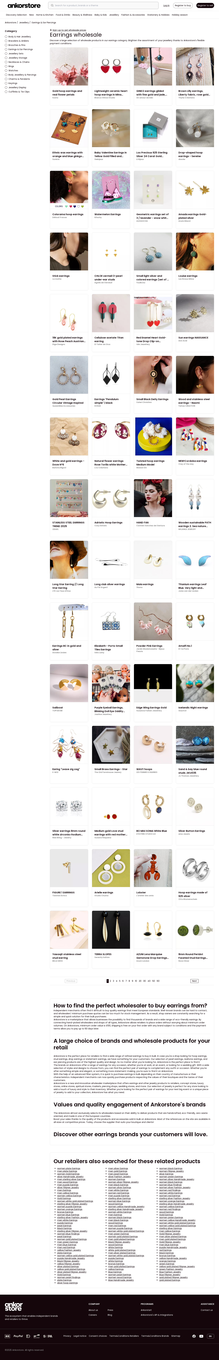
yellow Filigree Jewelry (68, 1263)
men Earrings (64, 1190)
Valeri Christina (144, 402)
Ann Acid (182, 341)
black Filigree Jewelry (119, 1241)
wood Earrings (115, 1203)
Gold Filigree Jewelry (170, 1233)
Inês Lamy (99, 652)
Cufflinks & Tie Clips (17, 91)
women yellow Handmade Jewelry (126, 1206)
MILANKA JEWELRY (187, 529)
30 (144, 980)
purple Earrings (65, 1222)
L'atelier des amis (145, 895)
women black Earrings (170, 1168)
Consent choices (98, 1335)
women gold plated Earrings (123, 1236)
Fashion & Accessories (133, 14)
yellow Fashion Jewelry (69, 1250)
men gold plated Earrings (121, 1239)
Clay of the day (186, 464)
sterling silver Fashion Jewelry (174, 1198)
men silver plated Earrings (172, 1236)
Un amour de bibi (144, 98)
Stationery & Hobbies (158, 14)
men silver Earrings (118, 1168)
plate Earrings (64, 1252)
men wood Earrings (67, 1182)
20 (140, 980)
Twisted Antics (59, 895)
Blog (110, 1314)
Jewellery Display (15, 87)
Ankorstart (146, 1310)
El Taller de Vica (102, 344)
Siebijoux (98, 159)
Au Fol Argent (101, 587)
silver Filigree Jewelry (68, 1187)
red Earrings (165, 1250)
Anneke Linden (59, 652)
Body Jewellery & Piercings (20, 75)
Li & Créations (101, 467)
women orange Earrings (171, 1201)
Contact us (207, 1310)
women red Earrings (118, 1192)
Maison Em (141, 467)
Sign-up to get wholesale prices (69, 30)
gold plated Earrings (169, 1280)
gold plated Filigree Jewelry (173, 1277)
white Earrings (115, 1247)
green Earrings (166, 1263)
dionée (181, 159)
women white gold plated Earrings (75, 1201)
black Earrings (64, 1228)
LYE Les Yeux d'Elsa (61, 591)
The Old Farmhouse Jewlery (107, 772)
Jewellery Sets (14, 53)
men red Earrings (117, 1225)
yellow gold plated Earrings (71, 1269)
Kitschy (98, 217)
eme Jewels (184, 834)
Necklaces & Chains (17, 62)
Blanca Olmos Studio (104, 98)
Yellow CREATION (186, 406)
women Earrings (116, 1179)
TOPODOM (57, 711)
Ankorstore (10, 22)
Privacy (67, 1335)
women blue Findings (170, 1184)
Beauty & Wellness (82, 14)
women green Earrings (171, 1176)
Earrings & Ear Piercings (19, 49)
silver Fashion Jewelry (119, 1176)
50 (153, 980)
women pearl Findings (68, 1277)
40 (149, 980)
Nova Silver (183, 961)
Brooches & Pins (15, 45)
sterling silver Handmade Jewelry (176, 1203)
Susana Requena (102, 837)
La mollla (56, 279)
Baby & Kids (101, 14)
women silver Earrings (119, 1187)
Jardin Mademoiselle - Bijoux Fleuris (150, 650)
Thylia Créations (186, 98)
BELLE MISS (57, 961)
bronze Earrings (65, 1212)
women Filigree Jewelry (171, 1171)
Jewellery (114, 14)
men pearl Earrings (118, 1173)
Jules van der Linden (188, 591)
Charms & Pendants (17, 79)
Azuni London (142, 961)
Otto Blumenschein (187, 899)
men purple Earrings (67, 1184)
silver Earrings (166, 1173)
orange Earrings (167, 1261)
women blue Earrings (119, 1201)
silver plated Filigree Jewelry (71, 1271)
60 (158, 980)
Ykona (139, 587)
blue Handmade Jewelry (121, 1280)
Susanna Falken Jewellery (149, 711)
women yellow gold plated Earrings (177, 1225)
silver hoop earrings (67, 1282)
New (31, 14)
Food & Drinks (63, 14)
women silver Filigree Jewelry (123, 1182)
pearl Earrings (64, 1225)
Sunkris (55, 159)
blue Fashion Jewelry (170, 1271)
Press (110, 1310)
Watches (11, 70)
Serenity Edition (102, 957)
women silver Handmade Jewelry (176, 1179)
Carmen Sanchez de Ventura (150, 525)
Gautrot (182, 711)
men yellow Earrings (67, 1192)
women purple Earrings (69, 1206)
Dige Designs (58, 344)
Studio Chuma (101, 895)
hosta (55, 98)
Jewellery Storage (16, 58)
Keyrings (11, 83)
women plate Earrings (68, 1168)
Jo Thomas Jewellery (188, 776)
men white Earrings (118, 1190)
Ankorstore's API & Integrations (157, 1314)
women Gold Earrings (68, 1173)
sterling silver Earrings (119, 1198)
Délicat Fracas (59, 217)
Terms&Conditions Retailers (124, 1335)
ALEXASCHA (142, 221)
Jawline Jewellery (103, 714)
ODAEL (55, 529)
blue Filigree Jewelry (169, 1274)
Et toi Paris (183, 649)
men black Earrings (118, 1184)
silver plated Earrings (68, 1266)
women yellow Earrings (69, 1195)
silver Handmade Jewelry (70, 1176)
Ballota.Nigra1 (59, 467)
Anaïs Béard (184, 221)
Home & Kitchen (44, 14)
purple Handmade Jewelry (173, 1247)
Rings (9, 66)
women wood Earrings (120, 1277)
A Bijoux (140, 159)
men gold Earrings (117, 1171)
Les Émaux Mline (186, 279)
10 (136, 980)
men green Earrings (118, 1233)
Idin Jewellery (143, 344)
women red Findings (170, 1190)
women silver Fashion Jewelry (174, 1187)
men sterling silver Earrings (71, 1179)
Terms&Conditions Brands (155, 1335)
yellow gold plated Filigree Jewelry (177, 1266)
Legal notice (80, 1335)
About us (93, 1310)
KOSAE (97, 406)
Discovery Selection (16, 14)
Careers (93, 1314)
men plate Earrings (67, 1171)
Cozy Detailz (100, 525)
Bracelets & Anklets (17, 41)
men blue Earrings (66, 1244)
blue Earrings (115, 1271)
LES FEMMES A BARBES (146, 772)
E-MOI (55, 772)
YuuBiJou (140, 282)
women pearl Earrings (119, 1274)
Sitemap (175, 1335)
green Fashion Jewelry (171, 1269)
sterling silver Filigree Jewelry (72, 1203)
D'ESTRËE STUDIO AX (146, 834)
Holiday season (180, 14)
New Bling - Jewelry (61, 837)
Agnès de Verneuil (103, 282)
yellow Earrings (116, 1269)
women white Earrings (171, 1192)
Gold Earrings (64, 1198)
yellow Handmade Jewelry (173, 1258)
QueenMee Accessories (63, 406)
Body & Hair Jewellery (18, 36)
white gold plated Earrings (121, 1250)
